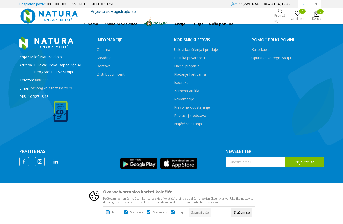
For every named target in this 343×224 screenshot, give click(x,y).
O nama (103, 49)
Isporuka (181, 82)
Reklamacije (184, 99)
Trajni (181, 212)
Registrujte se (277, 3)
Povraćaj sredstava (190, 115)
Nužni (116, 212)
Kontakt (103, 66)
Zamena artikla (186, 90)
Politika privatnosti (189, 57)
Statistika (136, 212)
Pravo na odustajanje (192, 107)
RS (304, 4)
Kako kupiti (260, 49)
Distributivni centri (112, 74)
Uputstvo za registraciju (271, 57)
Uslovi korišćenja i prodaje (196, 49)
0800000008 (45, 79)
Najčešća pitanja (188, 123)
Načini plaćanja (186, 66)
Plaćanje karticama (190, 74)
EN (315, 4)
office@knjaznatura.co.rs (51, 87)
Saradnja (104, 57)
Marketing (160, 212)
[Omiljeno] (297, 16)
